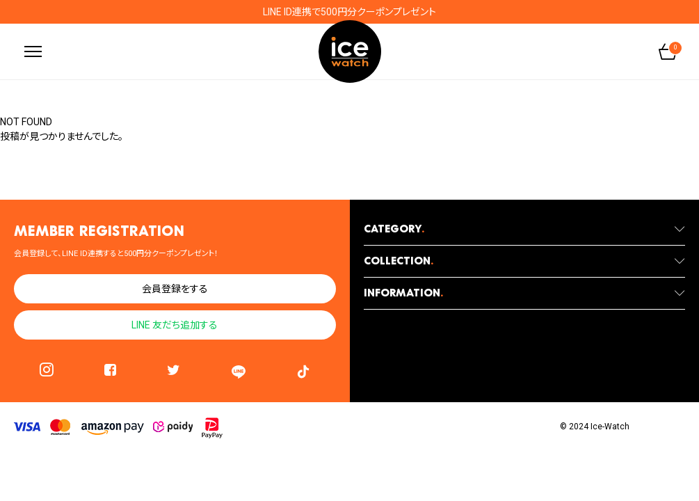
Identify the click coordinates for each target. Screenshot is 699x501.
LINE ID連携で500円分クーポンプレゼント (349, 11)
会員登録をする (175, 288)
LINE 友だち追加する (174, 325)
